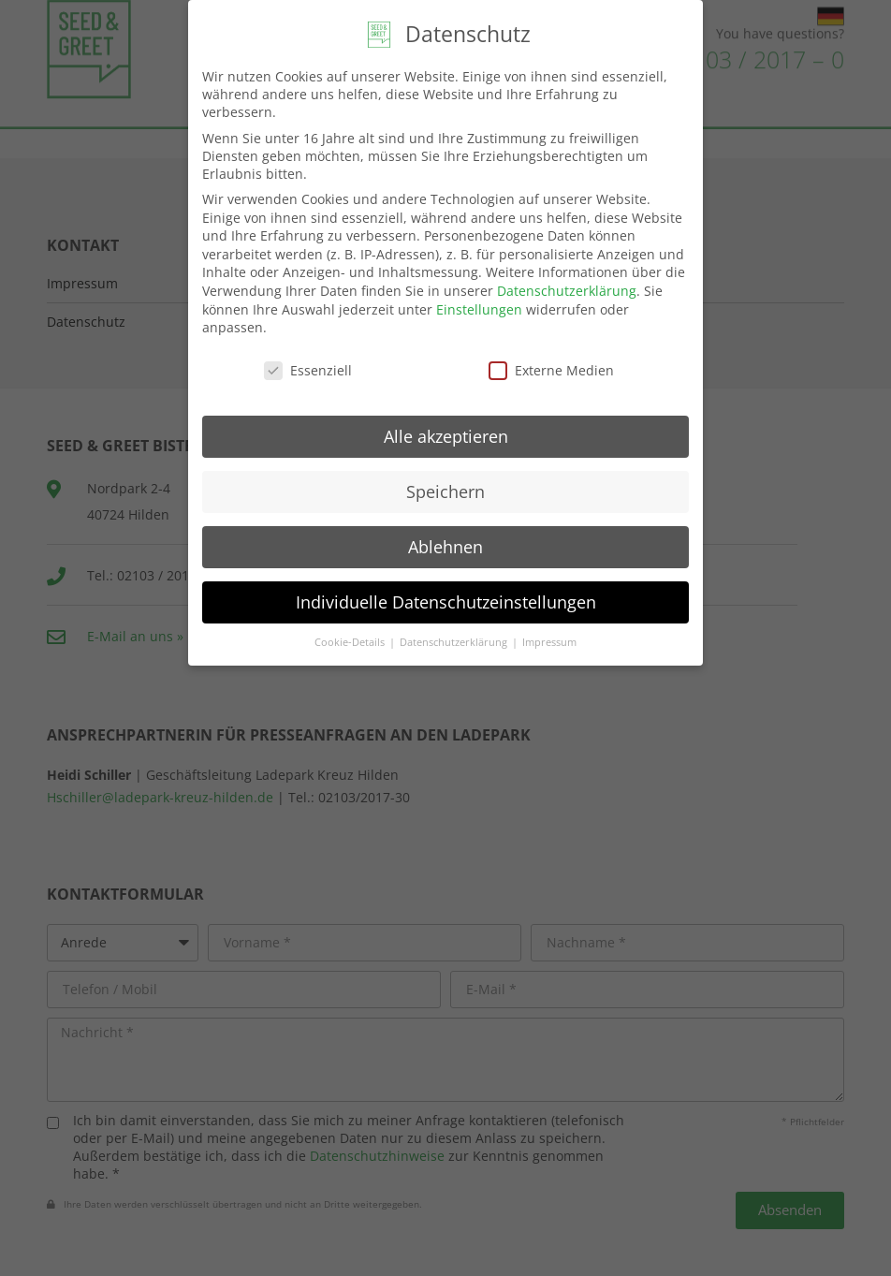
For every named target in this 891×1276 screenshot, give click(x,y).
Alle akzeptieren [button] (446, 436)
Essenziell (308, 370)
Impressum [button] (549, 642)
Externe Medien (551, 370)
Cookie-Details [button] (350, 642)
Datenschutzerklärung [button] (455, 642)
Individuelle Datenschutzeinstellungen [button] (446, 602)
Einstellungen (479, 309)
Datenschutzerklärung (566, 291)
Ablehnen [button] (445, 546)
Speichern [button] (445, 491)
